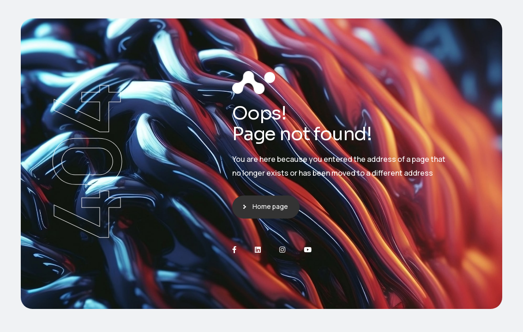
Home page (270, 206)
